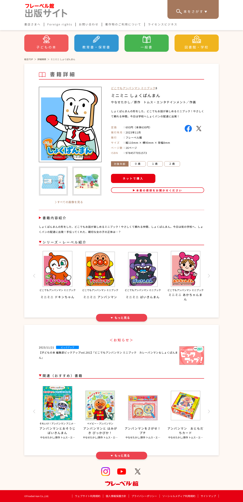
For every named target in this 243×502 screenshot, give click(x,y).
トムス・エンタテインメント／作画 (169, 102)
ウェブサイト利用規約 (87, 496)
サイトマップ (208, 496)
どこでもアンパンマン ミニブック (133, 88)
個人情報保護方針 (116, 496)
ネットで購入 (133, 178)
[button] (34, 276)
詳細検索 (41, 59)
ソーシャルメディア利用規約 (178, 496)
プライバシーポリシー (144, 496)
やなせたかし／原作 (126, 102)
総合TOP (28, 59)
